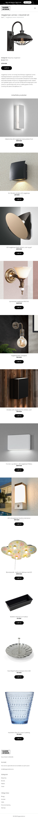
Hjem (2, 17)
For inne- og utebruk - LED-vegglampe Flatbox (19, 464)
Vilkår (2, 802)
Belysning (10, 58)
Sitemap (3, 808)
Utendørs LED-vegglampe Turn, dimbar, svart (19, 410)
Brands (3, 780)
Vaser (2, 786)
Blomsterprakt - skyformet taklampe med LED (19, 572)
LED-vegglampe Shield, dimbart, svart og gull (19, 247)
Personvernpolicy (5, 805)
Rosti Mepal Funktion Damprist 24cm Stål (19, 671)
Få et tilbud (27, 2)
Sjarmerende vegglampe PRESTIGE (19, 301)
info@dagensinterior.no (7, 769)
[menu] (35, 8)
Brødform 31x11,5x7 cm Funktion (19, 617)
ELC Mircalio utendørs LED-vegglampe (19, 193)
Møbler (3, 783)
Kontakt (3, 799)
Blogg (2, 796)
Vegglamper (17, 58)
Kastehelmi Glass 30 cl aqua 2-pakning (19, 732)
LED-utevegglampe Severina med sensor (19, 518)
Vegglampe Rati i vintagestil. (19, 355)
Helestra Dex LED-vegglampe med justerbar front (19, 139)
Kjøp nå (6, 68)
